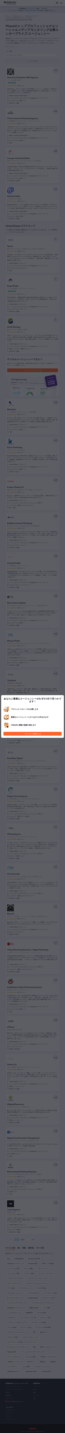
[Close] (61, 697)
